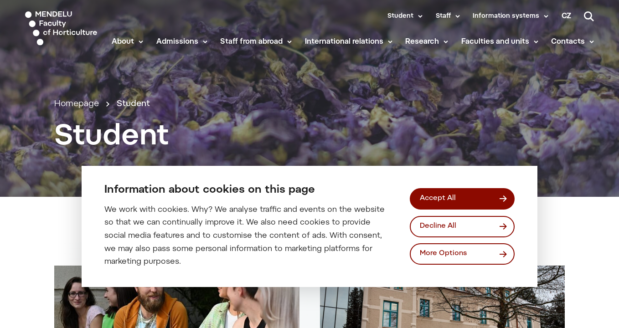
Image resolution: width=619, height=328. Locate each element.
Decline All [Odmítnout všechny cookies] (438, 226)
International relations (344, 42)
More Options (443, 253)
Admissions (177, 42)
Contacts (568, 42)
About (123, 42)
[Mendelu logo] (62, 28)
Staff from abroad (251, 42)
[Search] (589, 16)
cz (566, 16)
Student (400, 16)
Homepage (76, 104)
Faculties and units (495, 42)
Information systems (506, 16)
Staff (443, 16)
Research (422, 42)
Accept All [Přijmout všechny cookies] (438, 198)
